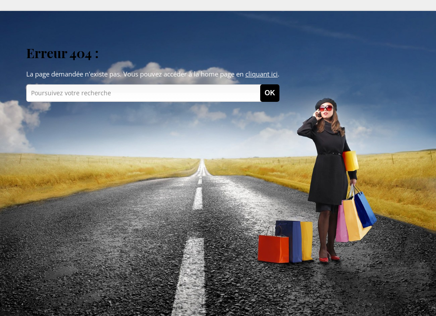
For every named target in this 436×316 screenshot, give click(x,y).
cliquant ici (261, 73)
